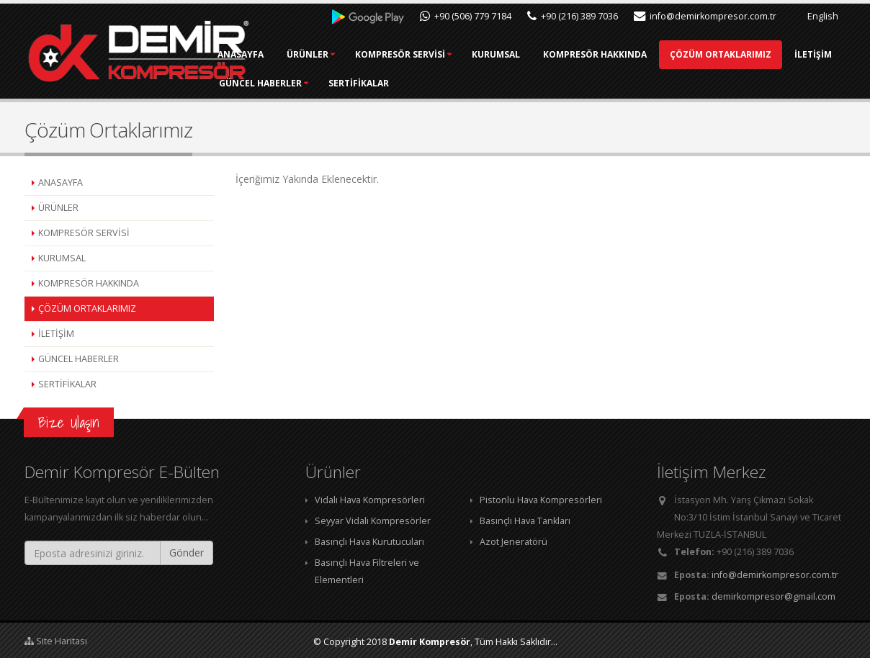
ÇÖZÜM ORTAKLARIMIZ (340, 83)
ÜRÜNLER (378, 54)
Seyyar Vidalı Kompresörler (373, 521)
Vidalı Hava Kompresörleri (370, 500)
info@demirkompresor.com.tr (705, 16)
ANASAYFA (311, 54)
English (815, 16)
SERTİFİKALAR (614, 83)
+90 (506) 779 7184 (465, 16)
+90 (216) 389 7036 (572, 16)
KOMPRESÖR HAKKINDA (665, 54)
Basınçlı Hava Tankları (525, 521)
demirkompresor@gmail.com (773, 596)
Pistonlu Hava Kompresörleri (541, 500)
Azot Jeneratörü (513, 542)
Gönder (186, 552)
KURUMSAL (566, 54)
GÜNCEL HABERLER (516, 83)
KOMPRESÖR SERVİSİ (471, 54)
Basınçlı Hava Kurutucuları (369, 542)
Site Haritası (55, 641)
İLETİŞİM (433, 83)
